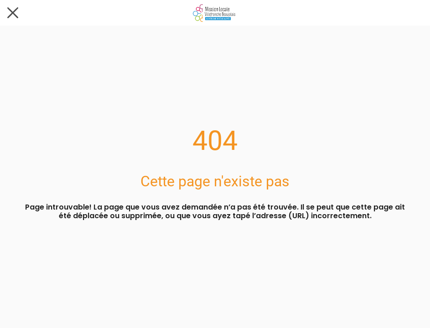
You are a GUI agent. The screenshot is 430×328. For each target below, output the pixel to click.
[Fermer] (12, 12)
